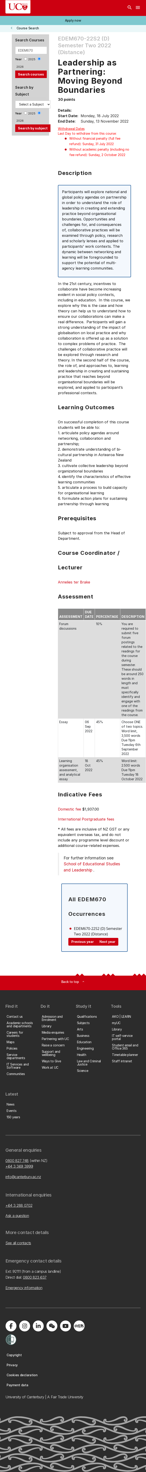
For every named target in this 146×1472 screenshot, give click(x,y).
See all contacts (18, 1243)
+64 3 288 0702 (18, 1205)
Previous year (82, 942)
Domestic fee (69, 809)
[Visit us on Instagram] (24, 1326)
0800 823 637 (35, 1277)
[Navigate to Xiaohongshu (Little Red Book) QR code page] (79, 1326)
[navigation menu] (138, 8)
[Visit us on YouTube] (65, 1326)
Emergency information (23, 1287)
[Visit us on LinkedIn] (38, 1326)
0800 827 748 (17, 1160)
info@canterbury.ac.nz (23, 1176)
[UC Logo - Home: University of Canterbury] (17, 7)
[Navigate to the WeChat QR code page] (51, 1326)
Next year (107, 942)
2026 (20, 66)
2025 (31, 59)
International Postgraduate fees (86, 819)
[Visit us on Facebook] (10, 1326)
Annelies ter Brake (74, 582)
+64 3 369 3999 (19, 1166)
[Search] (129, 8)
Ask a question (17, 1215)
